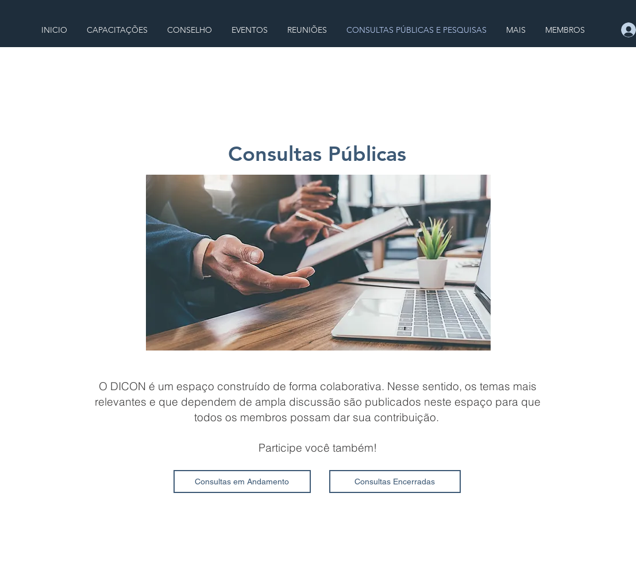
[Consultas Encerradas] (395, 481)
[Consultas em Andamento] (242, 481)
